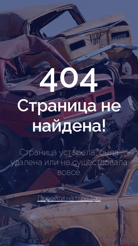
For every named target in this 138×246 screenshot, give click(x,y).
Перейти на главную (69, 198)
